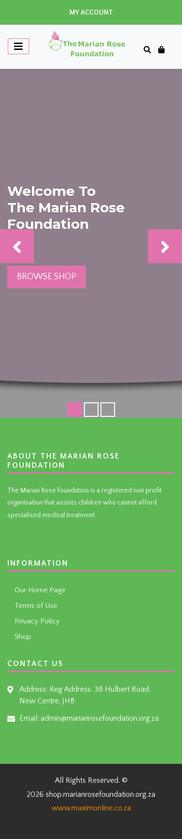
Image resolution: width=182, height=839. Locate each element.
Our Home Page (40, 590)
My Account (91, 12)
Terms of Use (36, 606)
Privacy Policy (37, 621)
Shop (23, 637)
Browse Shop (46, 277)
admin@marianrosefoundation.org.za (100, 718)
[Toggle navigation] (18, 46)
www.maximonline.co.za (91, 808)
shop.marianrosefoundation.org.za (100, 794)
